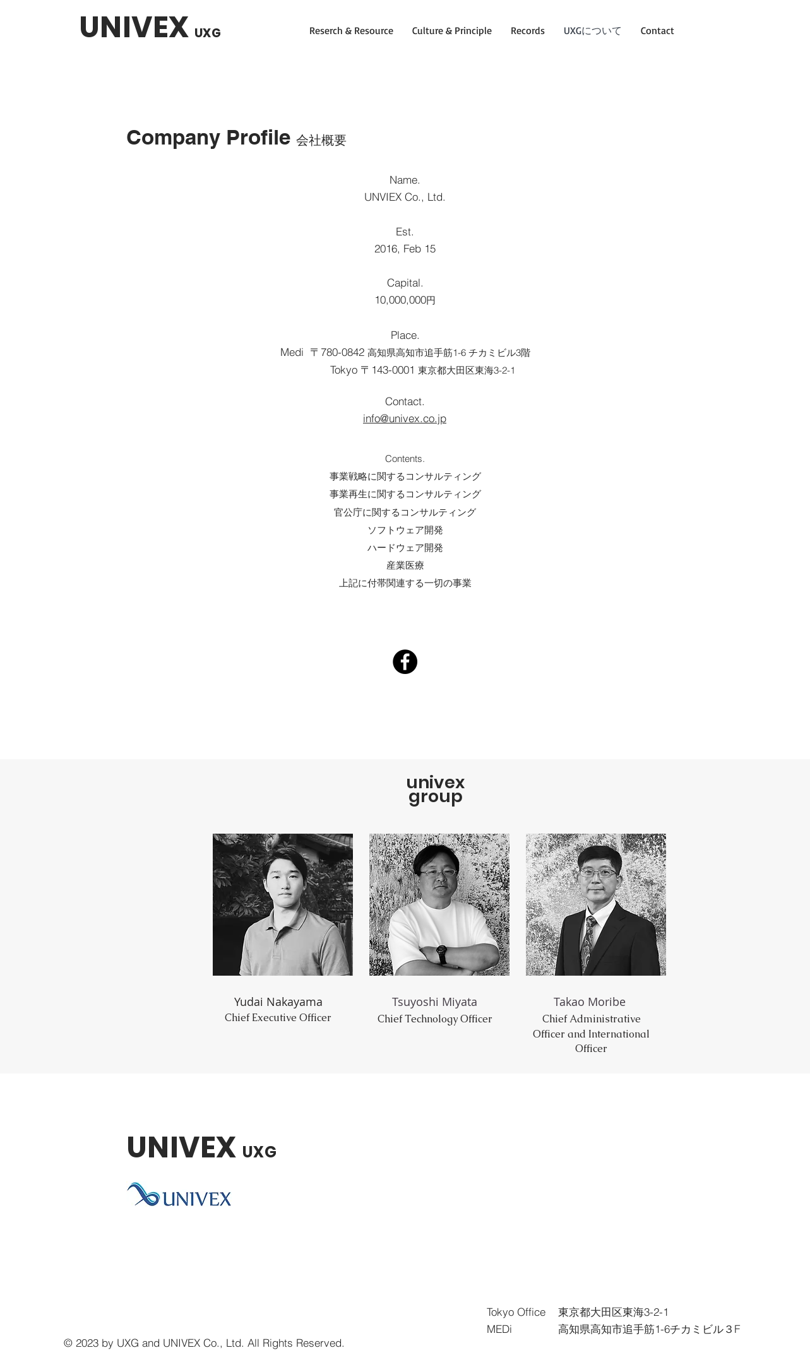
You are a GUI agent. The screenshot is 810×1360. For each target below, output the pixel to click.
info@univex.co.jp (404, 418)
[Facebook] (405, 661)
